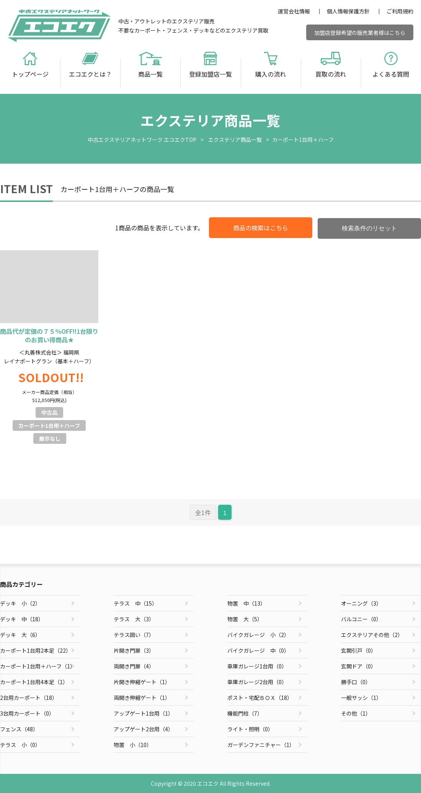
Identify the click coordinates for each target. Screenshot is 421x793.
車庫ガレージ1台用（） (257, 666)
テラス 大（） (134, 619)
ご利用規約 (400, 11)
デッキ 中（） (22, 619)
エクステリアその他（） (372, 635)
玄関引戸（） (358, 650)
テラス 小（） (20, 745)
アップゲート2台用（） (143, 729)
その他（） (356, 713)
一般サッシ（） (361, 697)
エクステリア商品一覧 (235, 139)
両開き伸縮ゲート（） (142, 697)
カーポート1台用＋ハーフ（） (37, 666)
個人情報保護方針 (348, 11)
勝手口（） (356, 682)
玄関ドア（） (358, 666)
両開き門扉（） (134, 666)
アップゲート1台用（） (143, 713)
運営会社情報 (294, 11)
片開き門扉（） (134, 650)
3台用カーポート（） (27, 713)
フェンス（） (19, 729)
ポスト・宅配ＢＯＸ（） (259, 697)
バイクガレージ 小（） (258, 635)
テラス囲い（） (134, 635)
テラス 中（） (135, 603)
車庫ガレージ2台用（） (257, 682)
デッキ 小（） (20, 603)
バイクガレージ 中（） (258, 650)
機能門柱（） (245, 713)
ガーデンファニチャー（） (261, 745)
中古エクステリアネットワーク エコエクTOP (142, 139)
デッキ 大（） (20, 635)
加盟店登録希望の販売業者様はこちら (359, 32)
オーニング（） (361, 603)
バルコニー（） (361, 619)
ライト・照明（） (250, 729)
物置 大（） (245, 619)
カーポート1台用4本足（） (34, 682)
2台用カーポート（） (28, 697)
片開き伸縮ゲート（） (142, 682)
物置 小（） (133, 745)
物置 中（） (246, 603)
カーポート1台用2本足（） (35, 650)
